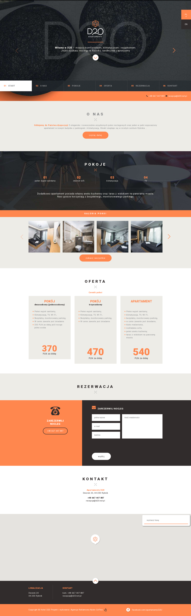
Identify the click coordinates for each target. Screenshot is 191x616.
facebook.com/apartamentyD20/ (144, 610)
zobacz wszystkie (95, 258)
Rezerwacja (143, 86)
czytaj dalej (95, 135)
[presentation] (110, 446)
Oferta (108, 86)
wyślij (101, 456)
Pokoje (76, 86)
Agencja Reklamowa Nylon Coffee (89, 610)
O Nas (43, 86)
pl (186, 14)
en (186, 24)
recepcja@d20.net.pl (177, 96)
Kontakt (172, 86)
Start (11, 86)
